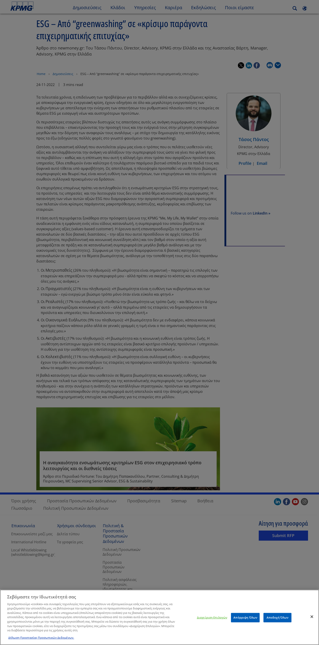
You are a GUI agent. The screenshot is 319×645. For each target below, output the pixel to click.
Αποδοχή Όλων (278, 619)
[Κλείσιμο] (312, 618)
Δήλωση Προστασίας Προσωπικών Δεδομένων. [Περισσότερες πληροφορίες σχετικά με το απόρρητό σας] (41, 639)
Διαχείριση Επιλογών (212, 619)
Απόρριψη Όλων (245, 619)
